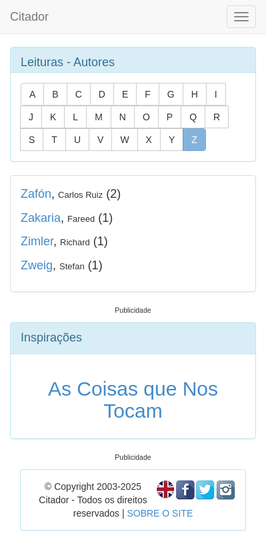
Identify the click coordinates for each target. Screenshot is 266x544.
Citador (29, 16)
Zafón (36, 193)
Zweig (37, 265)
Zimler (37, 241)
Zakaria (41, 218)
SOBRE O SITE (160, 513)
